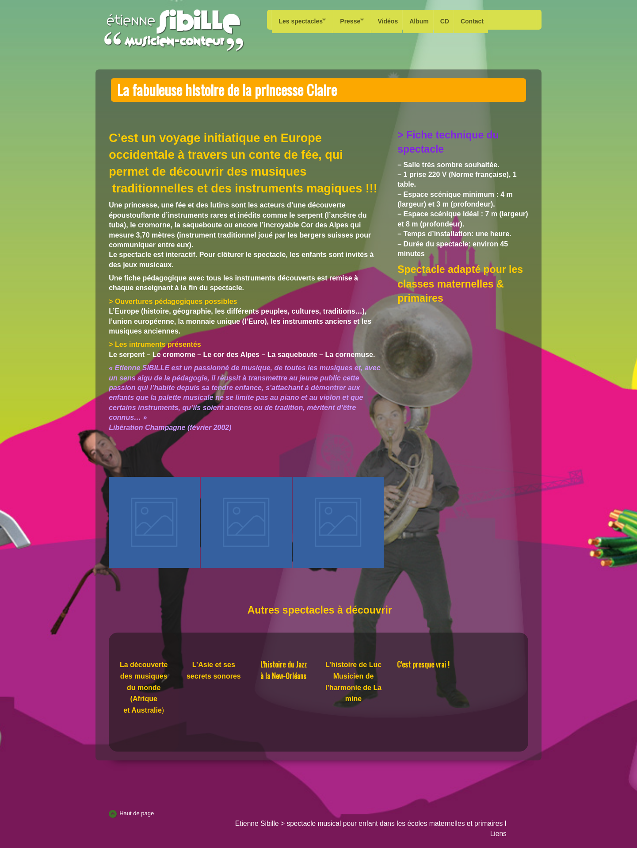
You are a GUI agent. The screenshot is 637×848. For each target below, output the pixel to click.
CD (459, 19)
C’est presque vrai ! (423, 664)
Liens (498, 833)
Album (432, 19)
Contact (488, 19)
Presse (355, 19)
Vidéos (398, 19)
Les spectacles (300, 19)
